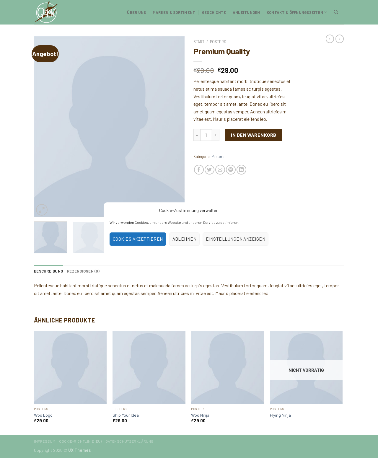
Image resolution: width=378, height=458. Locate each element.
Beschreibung (48, 271)
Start (198, 41)
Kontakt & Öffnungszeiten (297, 12)
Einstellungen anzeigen (235, 239)
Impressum (45, 441)
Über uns (136, 12)
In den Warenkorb (253, 135)
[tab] (48, 271)
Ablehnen (184, 239)
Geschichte (214, 12)
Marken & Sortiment (174, 12)
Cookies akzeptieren (138, 239)
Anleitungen (246, 12)
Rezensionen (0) (83, 271)
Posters (218, 41)
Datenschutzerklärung (129, 441)
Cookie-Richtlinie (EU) (80, 441)
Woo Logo (43, 415)
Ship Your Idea (126, 415)
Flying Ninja (280, 415)
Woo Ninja (200, 415)
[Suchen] (336, 12)
